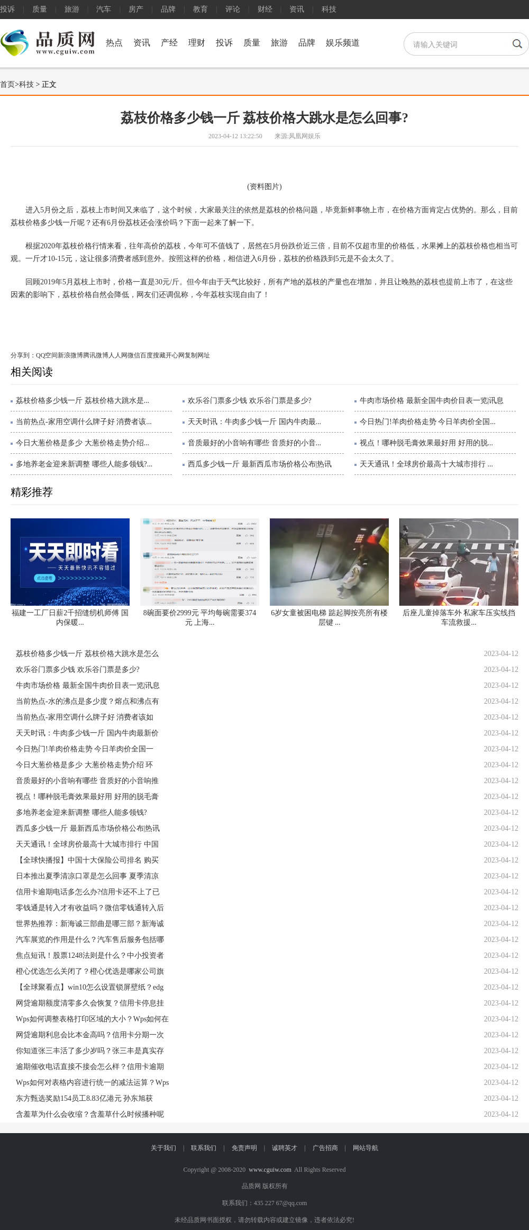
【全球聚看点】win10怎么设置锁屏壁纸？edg (89, 987)
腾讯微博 (95, 355)
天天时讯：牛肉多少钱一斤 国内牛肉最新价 (87, 733)
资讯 (296, 9)
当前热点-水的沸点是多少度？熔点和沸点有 (87, 701)
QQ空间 (47, 355)
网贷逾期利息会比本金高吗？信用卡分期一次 (90, 1035)
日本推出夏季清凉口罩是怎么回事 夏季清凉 (87, 876)
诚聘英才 (284, 1148)
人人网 (117, 355)
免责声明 (244, 1148)
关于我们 (163, 1148)
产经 (169, 42)
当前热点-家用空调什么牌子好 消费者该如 (84, 717)
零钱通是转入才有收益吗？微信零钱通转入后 (90, 908)
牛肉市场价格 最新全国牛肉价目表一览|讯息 (432, 401)
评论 (232, 9)
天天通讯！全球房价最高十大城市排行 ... (426, 464)
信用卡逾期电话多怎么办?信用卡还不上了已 (88, 892)
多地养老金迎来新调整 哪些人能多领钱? (81, 812)
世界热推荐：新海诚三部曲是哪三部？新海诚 (90, 924)
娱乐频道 (343, 42)
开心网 (175, 355)
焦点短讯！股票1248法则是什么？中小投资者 (90, 955)
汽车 (103, 9)
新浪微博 (70, 355)
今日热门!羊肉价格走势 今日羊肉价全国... (428, 422)
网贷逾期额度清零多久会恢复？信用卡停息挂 (90, 1003)
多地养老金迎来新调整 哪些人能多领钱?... (84, 464)
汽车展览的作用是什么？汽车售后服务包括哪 (90, 940)
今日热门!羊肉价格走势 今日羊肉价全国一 (84, 749)
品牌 (168, 9)
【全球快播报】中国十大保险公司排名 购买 (87, 860)
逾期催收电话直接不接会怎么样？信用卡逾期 (90, 1067)
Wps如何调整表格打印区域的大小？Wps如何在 (92, 1019)
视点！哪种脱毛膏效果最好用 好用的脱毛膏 (87, 797)
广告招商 (325, 1148)
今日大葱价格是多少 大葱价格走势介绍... (82, 443)
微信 (133, 355)
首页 (7, 84)
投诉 (7, 9)
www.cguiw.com (270, 1169)
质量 (39, 9)
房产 (136, 9)
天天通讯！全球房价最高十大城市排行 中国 (87, 844)
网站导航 (365, 1148)
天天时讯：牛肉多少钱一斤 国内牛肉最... (254, 422)
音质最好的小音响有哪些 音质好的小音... (254, 443)
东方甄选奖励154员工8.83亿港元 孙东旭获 (84, 1098)
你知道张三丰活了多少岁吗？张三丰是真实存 (90, 1051)
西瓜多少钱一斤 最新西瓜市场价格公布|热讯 (260, 464)
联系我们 (203, 1148)
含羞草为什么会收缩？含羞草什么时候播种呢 (90, 1114)
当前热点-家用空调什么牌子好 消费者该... (84, 422)
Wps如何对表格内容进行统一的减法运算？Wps (92, 1083)
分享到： (23, 355)
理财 (196, 42)
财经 (265, 9)
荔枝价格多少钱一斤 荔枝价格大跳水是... (82, 401)
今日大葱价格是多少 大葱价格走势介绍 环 (84, 765)
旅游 (72, 9)
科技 (329, 9)
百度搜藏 (153, 355)
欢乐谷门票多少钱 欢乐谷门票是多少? (250, 401)
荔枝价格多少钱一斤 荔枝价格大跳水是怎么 (87, 654)
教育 (200, 9)
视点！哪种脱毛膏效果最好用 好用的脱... (426, 443)
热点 (114, 42)
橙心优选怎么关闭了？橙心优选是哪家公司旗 (90, 971)
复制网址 (197, 355)
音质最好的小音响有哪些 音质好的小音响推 (87, 781)
